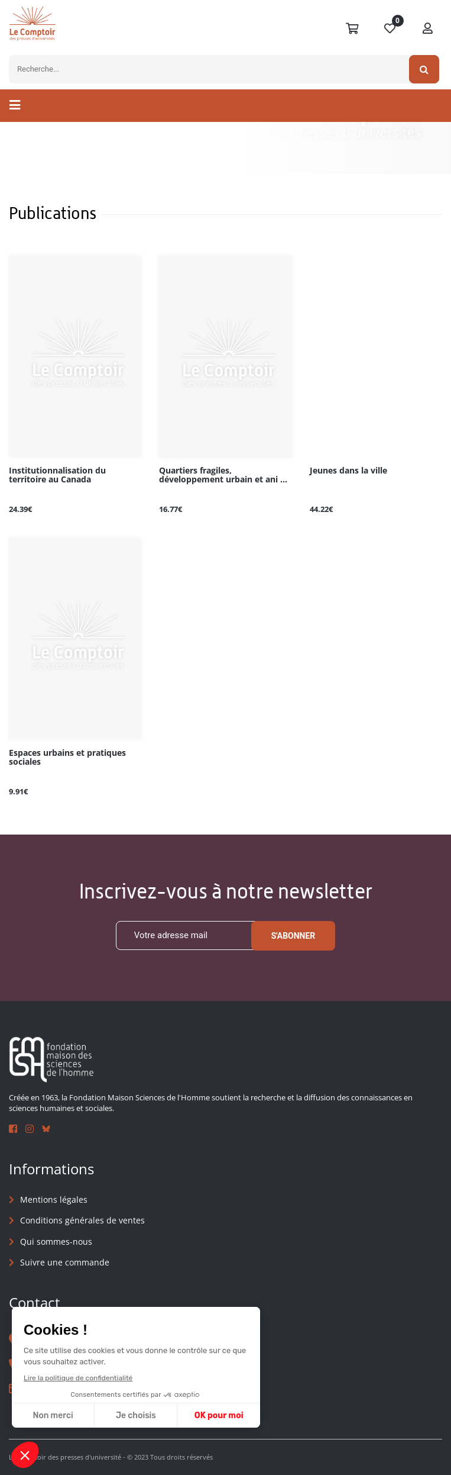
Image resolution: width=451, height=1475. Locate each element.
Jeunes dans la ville (348, 471)
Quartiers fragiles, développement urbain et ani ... (223, 475)
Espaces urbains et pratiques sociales (67, 757)
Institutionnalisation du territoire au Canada (57, 475)
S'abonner (293, 936)
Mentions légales (53, 1199)
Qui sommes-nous (56, 1241)
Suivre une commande (64, 1262)
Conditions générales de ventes (82, 1220)
